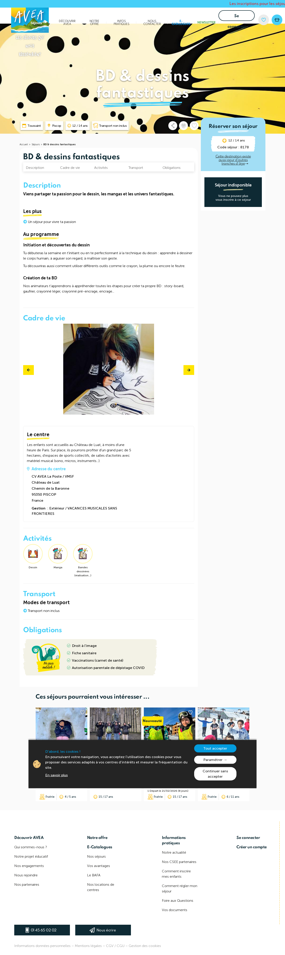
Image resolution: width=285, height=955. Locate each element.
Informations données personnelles (42, 946)
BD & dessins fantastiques (59, 144)
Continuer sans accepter (215, 773)
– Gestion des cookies (143, 946)
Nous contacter (152, 23)
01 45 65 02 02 (44, 930)
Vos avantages (98, 866)
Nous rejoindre (26, 875)
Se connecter (237, 17)
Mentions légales (88, 946)
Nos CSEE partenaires (179, 862)
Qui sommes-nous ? (30, 847)
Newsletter (206, 22)
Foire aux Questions (177, 900)
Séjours (36, 144)
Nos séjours (96, 856)
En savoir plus (56, 775)
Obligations (172, 168)
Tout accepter (215, 748)
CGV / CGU (115, 946)
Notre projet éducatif (31, 856)
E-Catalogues (181, 23)
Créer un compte (251, 847)
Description (35, 168)
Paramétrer (212, 759)
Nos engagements (29, 866)
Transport (135, 168)
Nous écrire (106, 930)
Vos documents (174, 910)
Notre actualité (174, 852)
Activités (101, 168)
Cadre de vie (70, 168)
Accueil (24, 144)
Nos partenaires (26, 884)
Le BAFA (93, 875)
